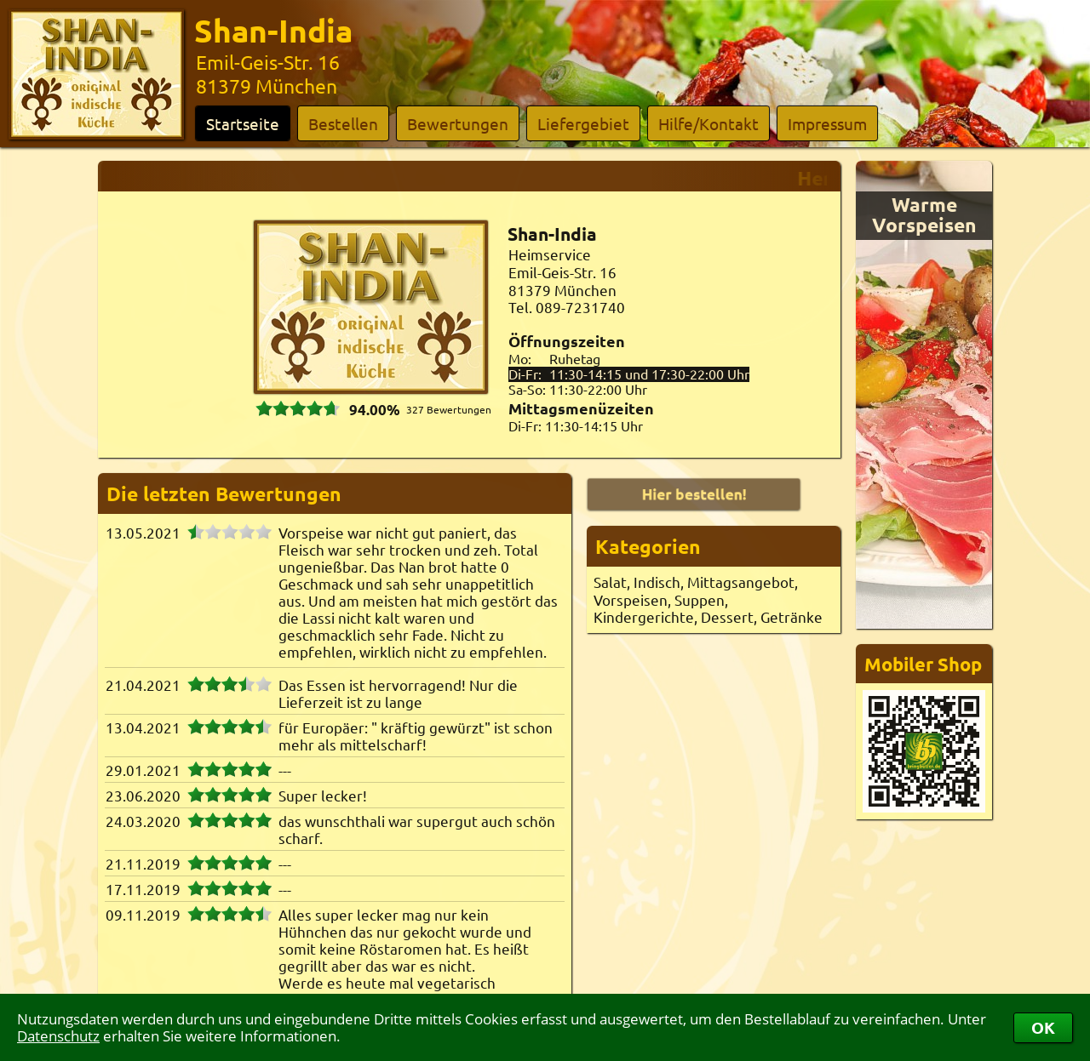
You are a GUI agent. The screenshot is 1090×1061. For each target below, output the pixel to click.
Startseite (242, 123)
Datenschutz (58, 1036)
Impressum (827, 123)
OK (1043, 1027)
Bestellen (343, 123)
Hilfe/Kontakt (708, 123)
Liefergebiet (583, 123)
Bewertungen (457, 123)
